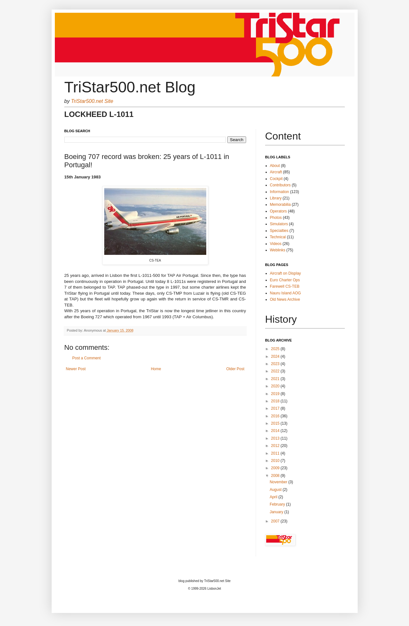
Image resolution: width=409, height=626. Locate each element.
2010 (276, 460)
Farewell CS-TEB (285, 286)
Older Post (235, 369)
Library (276, 198)
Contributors (280, 185)
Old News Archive (285, 299)
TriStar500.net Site (92, 101)
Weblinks (277, 250)
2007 (276, 521)
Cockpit (276, 178)
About (275, 165)
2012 (276, 445)
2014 (276, 430)
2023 (276, 364)
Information (279, 192)
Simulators (279, 224)
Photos (276, 217)
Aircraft (276, 172)
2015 (276, 423)
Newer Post (76, 369)
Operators (278, 211)
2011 (276, 453)
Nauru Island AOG (285, 293)
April (274, 497)
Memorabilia (280, 204)
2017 (276, 408)
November (279, 482)
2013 (276, 438)
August (276, 489)
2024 (276, 356)
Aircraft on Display (285, 273)
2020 (276, 386)
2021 (276, 379)
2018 (276, 401)
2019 (276, 394)
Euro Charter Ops (285, 280)
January (277, 512)
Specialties (279, 230)
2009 (276, 468)
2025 (276, 349)
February (278, 504)
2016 (276, 416)
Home (156, 369)
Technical (278, 237)
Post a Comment (86, 358)
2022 (276, 371)
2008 (276, 475)
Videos (275, 243)
